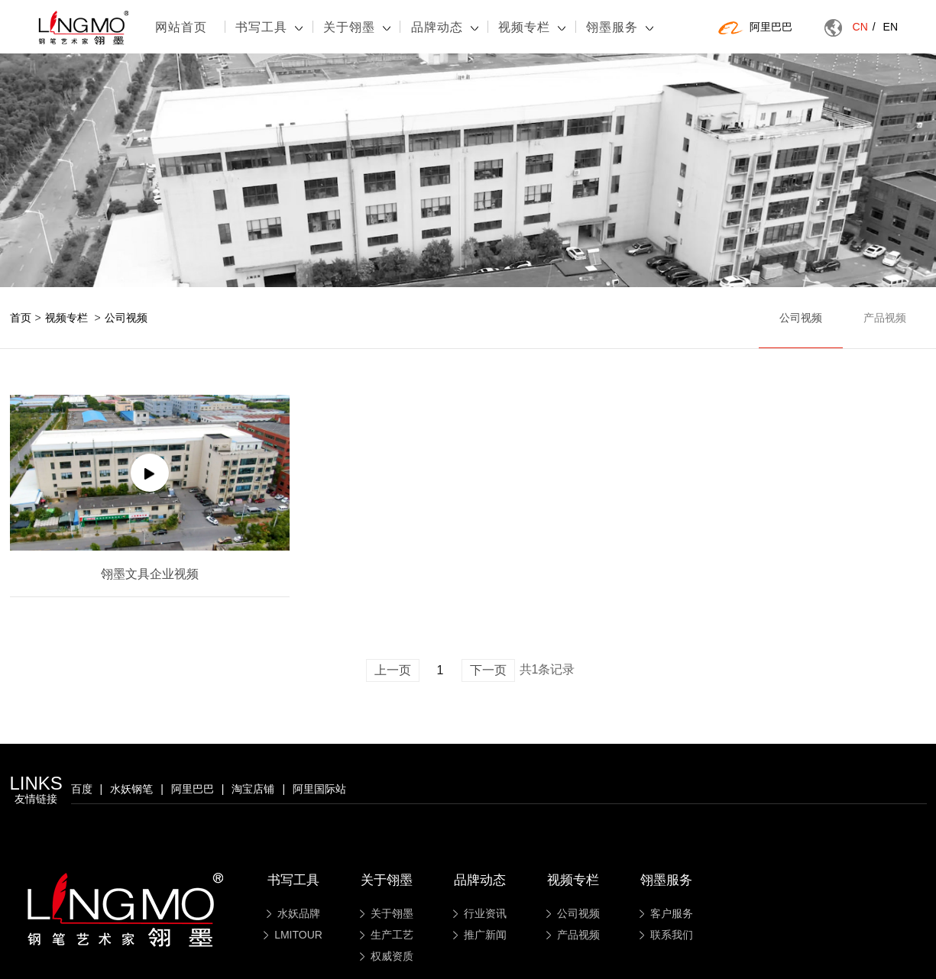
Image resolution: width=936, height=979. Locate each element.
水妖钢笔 (131, 789)
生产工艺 (386, 935)
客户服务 (666, 913)
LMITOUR (293, 935)
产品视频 (884, 318)
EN (890, 27)
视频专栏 (531, 27)
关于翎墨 (356, 27)
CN (864, 27)
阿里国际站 (319, 789)
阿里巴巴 (755, 27)
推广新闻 (480, 935)
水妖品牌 (293, 913)
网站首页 (181, 27)
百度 (81, 789)
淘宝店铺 (253, 789)
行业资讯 (480, 913)
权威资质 (386, 956)
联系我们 (666, 935)
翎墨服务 (619, 27)
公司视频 (126, 318)
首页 (20, 318)
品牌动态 (444, 27)
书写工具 (269, 27)
